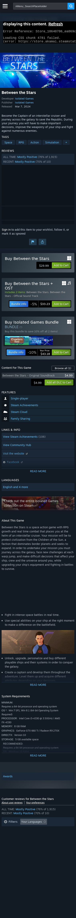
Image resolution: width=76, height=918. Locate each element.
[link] (40, 306)
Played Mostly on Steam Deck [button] (43, 836)
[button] (38, 161)
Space (8, 144)
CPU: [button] (39, 842)
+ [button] (66, 144)
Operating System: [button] (16, 842)
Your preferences (35, 804)
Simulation (52, 144)
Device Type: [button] (12, 848)
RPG (21, 144)
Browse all (63, 370)
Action (34, 144)
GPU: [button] (53, 842)
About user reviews (12, 804)
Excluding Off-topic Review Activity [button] (27, 830)
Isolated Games (24, 100)
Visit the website (16, 456)
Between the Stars (37, 294)
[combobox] (40, 6)
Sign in (6, 232)
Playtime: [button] (10, 836)
